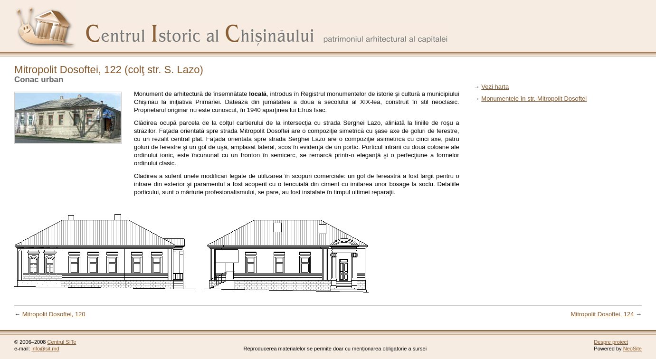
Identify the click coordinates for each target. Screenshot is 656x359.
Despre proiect (611, 342)
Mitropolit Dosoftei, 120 (54, 314)
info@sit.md (45, 348)
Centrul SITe (62, 342)
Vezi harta (495, 86)
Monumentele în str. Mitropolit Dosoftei (534, 98)
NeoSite (632, 348)
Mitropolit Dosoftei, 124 (602, 314)
